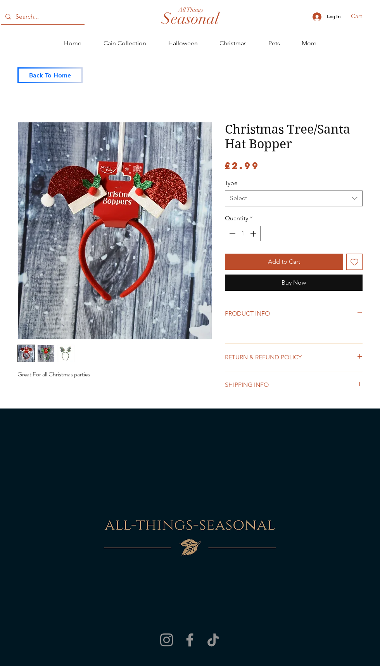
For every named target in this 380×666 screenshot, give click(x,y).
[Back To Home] (50, 75)
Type (231, 183)
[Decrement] (231, 233)
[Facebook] (190, 640)
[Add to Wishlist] (354, 262)
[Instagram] (166, 640)
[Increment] (254, 233)
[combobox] (294, 198)
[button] (361, 16)
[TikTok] (213, 640)
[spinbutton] (243, 233)
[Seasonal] (190, 18)
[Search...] (42, 16)
